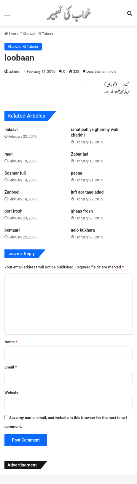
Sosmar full (15, 173)
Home (11, 33)
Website (11, 392)
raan (8, 154)
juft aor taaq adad (87, 192)
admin (14, 71)
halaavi (11, 129)
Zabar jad (79, 154)
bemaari (12, 230)
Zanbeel (11, 192)
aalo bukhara (83, 230)
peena (76, 173)
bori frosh (13, 211)
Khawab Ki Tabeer (38, 33)
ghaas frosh (82, 211)
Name (10, 342)
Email (10, 367)
